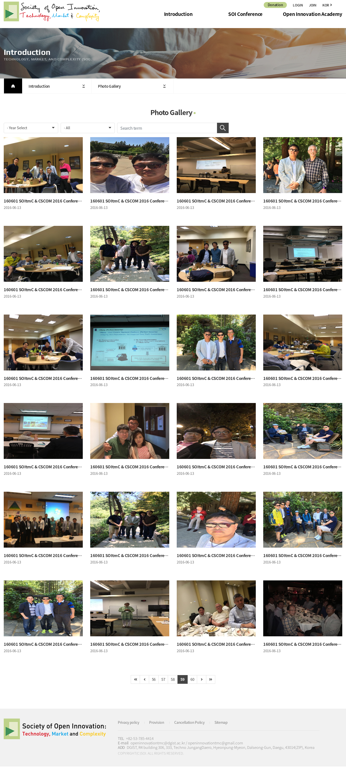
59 (183, 681)
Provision (159, 724)
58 (173, 681)
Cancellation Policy (193, 724)
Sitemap (226, 724)
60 (194, 681)
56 (152, 681)
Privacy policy (129, 724)
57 (162, 681)
